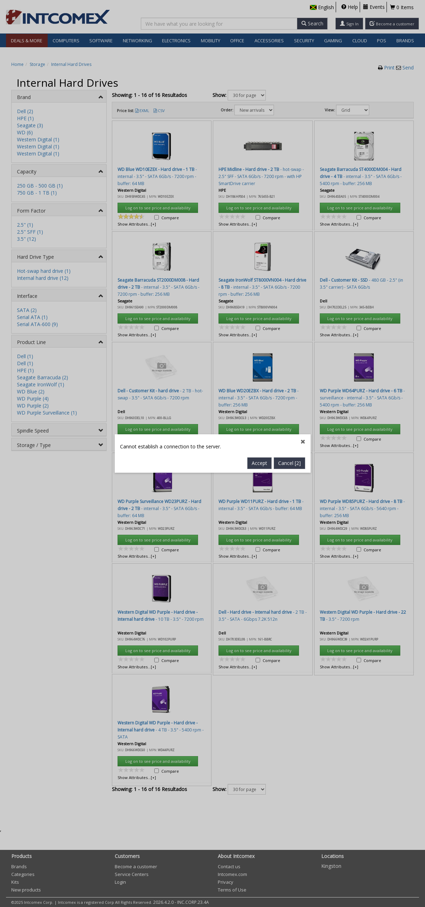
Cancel (289, 290)
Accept (259, 290)
